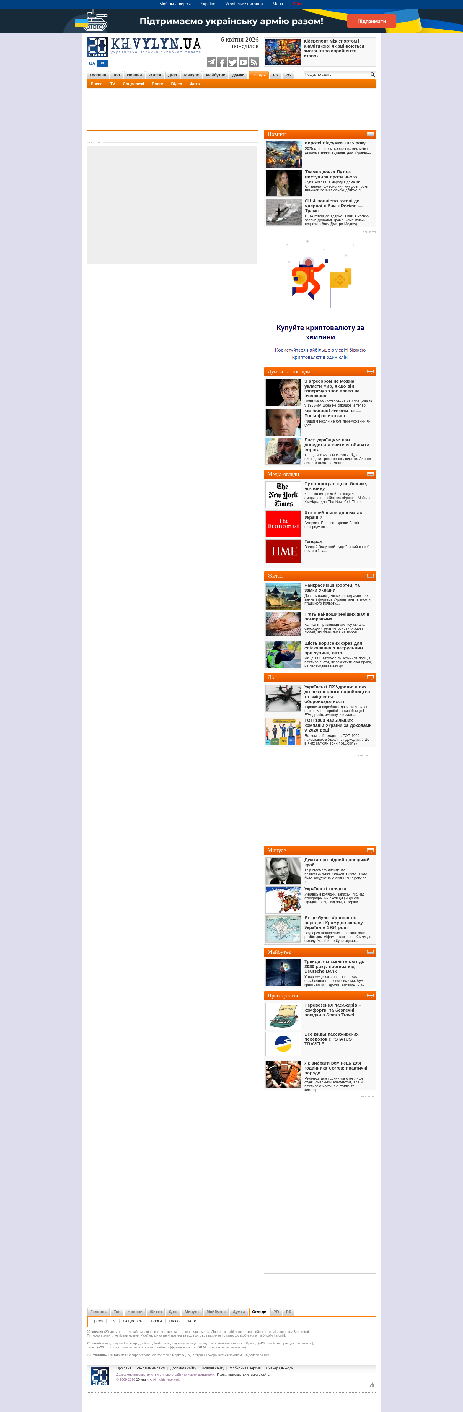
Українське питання (244, 3)
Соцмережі (133, 84)
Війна (298, 3)
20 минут (112, 1331)
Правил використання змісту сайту (243, 1374)
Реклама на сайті (151, 1368)
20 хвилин (143, 1379)
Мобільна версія (175, 3)
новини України (140, 1335)
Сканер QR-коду (279, 1368)
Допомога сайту (183, 1368)
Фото (195, 84)
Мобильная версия (245, 1368)
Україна (208, 3)
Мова (278, 3)
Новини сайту (213, 1368)
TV (112, 84)
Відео (176, 84)
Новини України (100, 1376)
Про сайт (123, 1368)
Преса (96, 84)
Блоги (158, 84)
